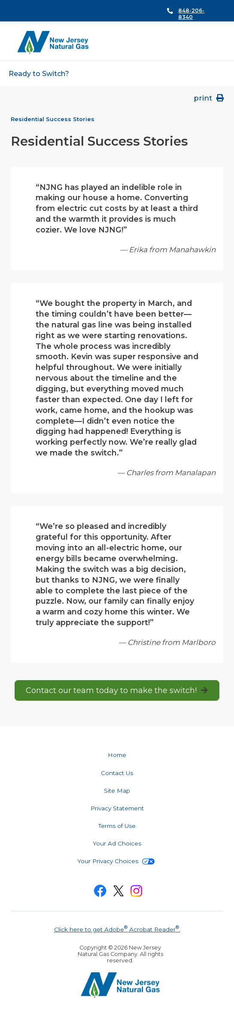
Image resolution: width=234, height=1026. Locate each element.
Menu (197, 42)
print (209, 98)
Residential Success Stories (52, 119)
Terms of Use (117, 825)
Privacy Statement (117, 808)
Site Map (117, 790)
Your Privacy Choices (116, 861)
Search (212, 43)
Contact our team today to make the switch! (111, 690)
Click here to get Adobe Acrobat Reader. (117, 928)
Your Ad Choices (117, 843)
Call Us (186, 11)
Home (117, 754)
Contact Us (117, 773)
